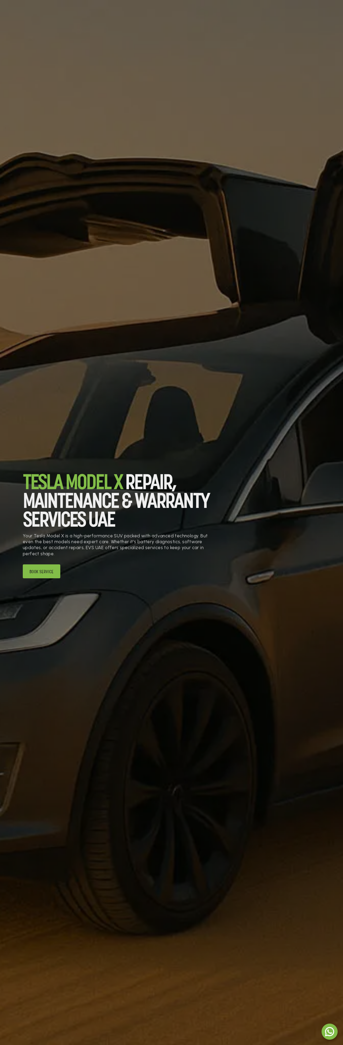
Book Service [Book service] (41, 572)
